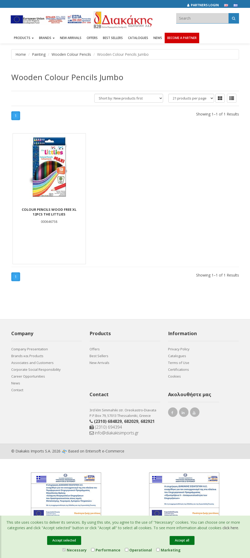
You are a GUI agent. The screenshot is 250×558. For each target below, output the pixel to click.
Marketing (168, 550)
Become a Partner (182, 38)
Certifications (178, 369)
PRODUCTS (24, 38)
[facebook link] (173, 413)
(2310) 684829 (108, 421)
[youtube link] (195, 413)
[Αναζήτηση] (234, 18)
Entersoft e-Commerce (104, 451)
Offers (95, 349)
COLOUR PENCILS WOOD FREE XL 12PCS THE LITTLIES (49, 212)
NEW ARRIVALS (70, 38)
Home (20, 54)
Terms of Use (178, 362)
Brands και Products (27, 355)
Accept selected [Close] (64, 540)
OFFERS (92, 38)
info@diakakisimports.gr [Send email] (114, 433)
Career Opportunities (28, 376)
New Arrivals (99, 362)
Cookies (174, 376)
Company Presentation (29, 349)
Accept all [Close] (182, 540)
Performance (105, 550)
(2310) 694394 (106, 427)
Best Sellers (113, 38)
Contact (17, 390)
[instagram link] (184, 413)
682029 (131, 421)
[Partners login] (205, 5)
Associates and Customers (32, 362)
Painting (39, 54)
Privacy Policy (179, 349)
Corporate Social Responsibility (36, 369)
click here (230, 527)
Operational (138, 550)
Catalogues (138, 38)
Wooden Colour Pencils (71, 54)
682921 (148, 421)
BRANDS (47, 38)
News (157, 38)
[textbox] (202, 18)
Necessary (74, 550)
